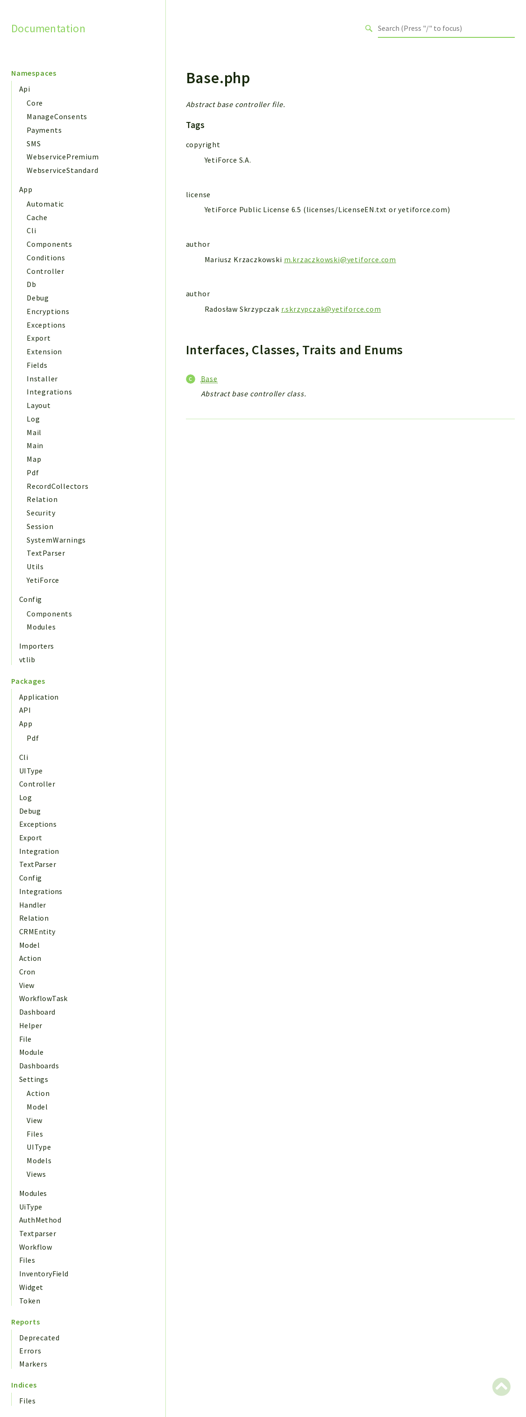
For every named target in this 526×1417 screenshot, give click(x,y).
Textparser (37, 1233)
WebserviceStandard (62, 170)
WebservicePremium (63, 156)
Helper (30, 1025)
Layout (39, 405)
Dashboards (39, 1065)
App (25, 189)
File (25, 1039)
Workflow (35, 1247)
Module (31, 1052)
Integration (39, 851)
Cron (27, 971)
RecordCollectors (58, 486)
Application (38, 696)
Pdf (33, 472)
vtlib (27, 659)
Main (35, 445)
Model (29, 945)
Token (29, 1300)
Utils (35, 566)
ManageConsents (57, 116)
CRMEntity (37, 931)
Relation (42, 499)
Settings (33, 1079)
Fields (37, 365)
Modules (41, 626)
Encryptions (48, 311)
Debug (38, 297)
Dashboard (37, 1011)
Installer (42, 378)
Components (49, 244)
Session (40, 526)
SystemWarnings (56, 539)
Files (35, 1133)
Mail (34, 432)
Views (36, 1174)
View (27, 985)
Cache (37, 217)
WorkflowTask (43, 998)
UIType (31, 770)
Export (39, 338)
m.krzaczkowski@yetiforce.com (340, 259)
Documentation (48, 28)
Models (39, 1160)
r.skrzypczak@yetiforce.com (331, 309)
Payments (44, 130)
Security (41, 512)
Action (30, 958)
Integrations (49, 391)
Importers (36, 646)
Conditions (46, 257)
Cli (31, 230)
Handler (32, 904)
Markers (33, 1363)
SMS (34, 143)
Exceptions (46, 324)
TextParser (46, 553)
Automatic (45, 203)
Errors (30, 1350)
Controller (45, 271)
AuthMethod (40, 1219)
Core (35, 102)
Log (33, 418)
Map (34, 459)
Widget (31, 1287)
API (25, 710)
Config (30, 599)
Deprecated (39, 1337)
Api (24, 88)
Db (31, 284)
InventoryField (44, 1273)
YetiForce (43, 580)
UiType (30, 1206)
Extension (44, 351)
